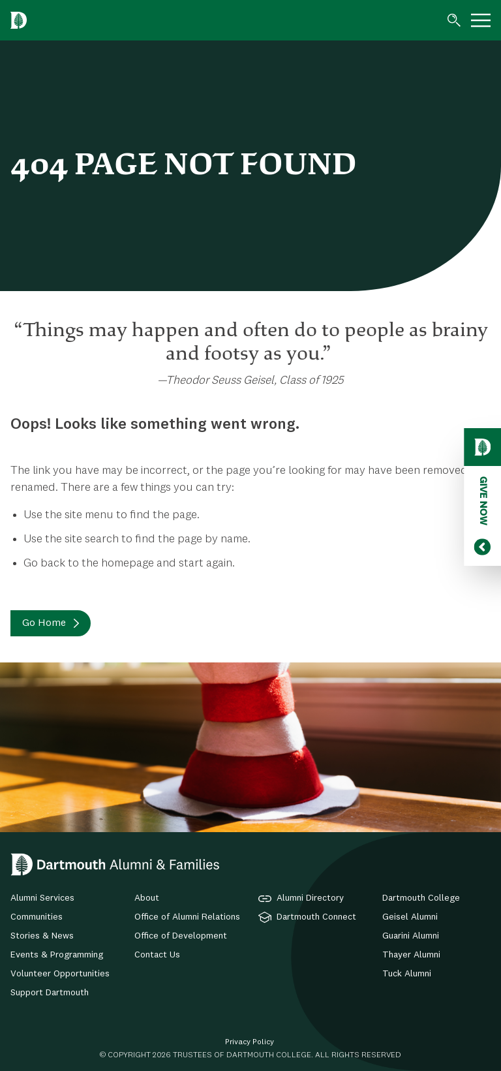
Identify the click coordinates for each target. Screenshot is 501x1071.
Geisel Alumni (410, 917)
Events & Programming (56, 954)
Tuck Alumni (406, 973)
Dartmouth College (421, 898)
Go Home (44, 623)
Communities (36, 917)
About (146, 898)
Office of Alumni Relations (187, 917)
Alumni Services (42, 898)
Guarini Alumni (410, 935)
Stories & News (42, 935)
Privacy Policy (249, 1042)
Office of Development (180, 935)
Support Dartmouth (49, 992)
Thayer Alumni (411, 954)
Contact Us (157, 954)
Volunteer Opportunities (60, 973)
